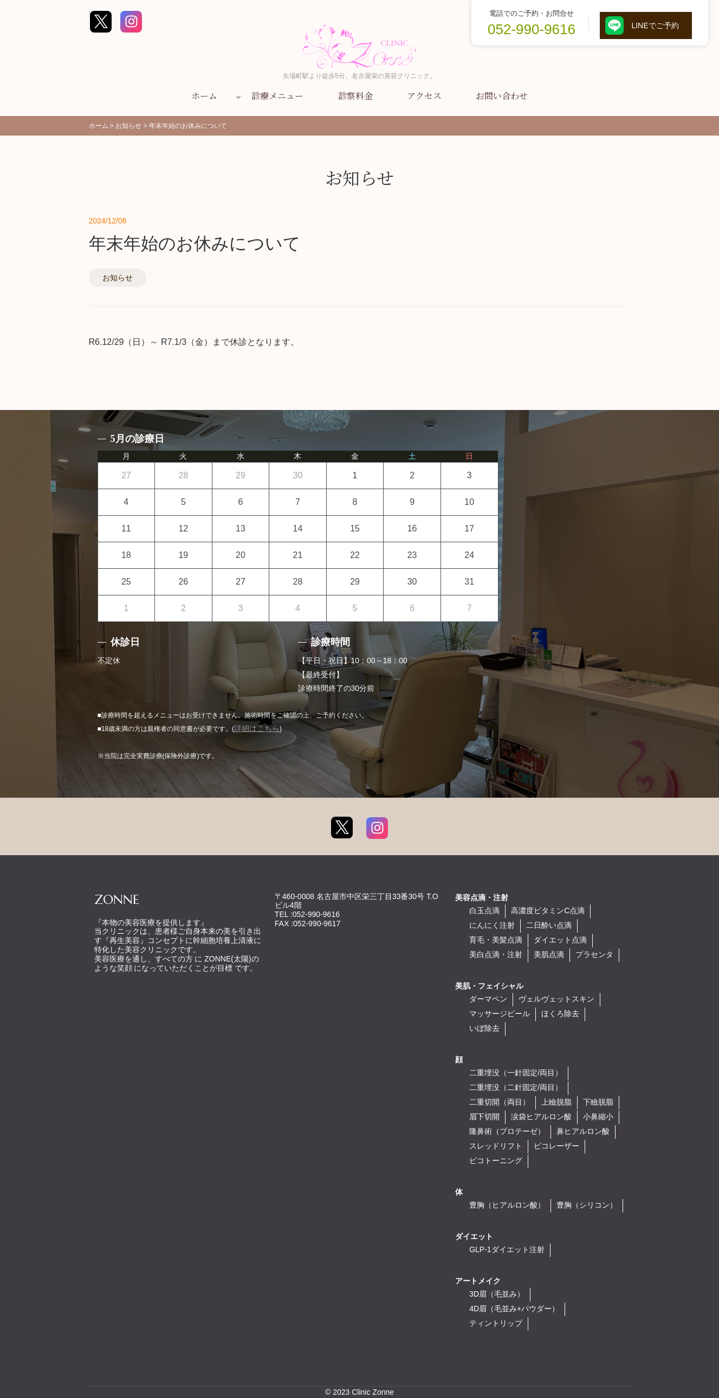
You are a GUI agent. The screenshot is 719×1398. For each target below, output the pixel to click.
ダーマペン (488, 999)
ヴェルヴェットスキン (556, 999)
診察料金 (355, 95)
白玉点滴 (484, 910)
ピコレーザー (556, 1146)
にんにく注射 (492, 925)
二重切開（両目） (499, 1102)
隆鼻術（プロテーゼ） (507, 1131)
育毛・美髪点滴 (495, 939)
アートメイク (478, 1281)
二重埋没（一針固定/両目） (515, 1072)
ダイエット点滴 (560, 939)
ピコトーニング (495, 1160)
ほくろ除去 (560, 1013)
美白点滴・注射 (495, 954)
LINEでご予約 (645, 25)
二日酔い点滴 (549, 925)
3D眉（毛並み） (496, 1294)
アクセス (424, 95)
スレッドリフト (495, 1146)
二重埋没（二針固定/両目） (515, 1087)
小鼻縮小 (598, 1116)
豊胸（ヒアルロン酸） (507, 1205)
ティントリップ (495, 1323)
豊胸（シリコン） (586, 1205)
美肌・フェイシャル (489, 986)
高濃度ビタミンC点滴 (548, 910)
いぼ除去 (484, 1028)
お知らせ (117, 277)
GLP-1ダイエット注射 (506, 1249)
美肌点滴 (549, 954)
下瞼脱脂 (598, 1102)
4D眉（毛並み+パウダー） (514, 1308)
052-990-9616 (531, 29)
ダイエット (474, 1236)
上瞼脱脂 (556, 1102)
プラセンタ (594, 954)
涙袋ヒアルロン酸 (541, 1116)
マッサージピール (499, 1013)
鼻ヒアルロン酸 (583, 1131)
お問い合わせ (502, 95)
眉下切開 (484, 1116)
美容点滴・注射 (481, 897)
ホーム (204, 95)
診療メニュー (277, 95)
